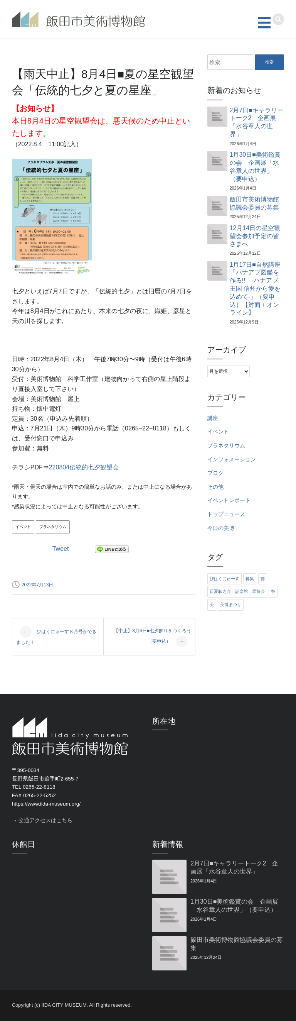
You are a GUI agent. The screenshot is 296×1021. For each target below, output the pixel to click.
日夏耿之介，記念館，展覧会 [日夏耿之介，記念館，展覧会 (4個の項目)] (237, 591)
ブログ (215, 473)
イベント (23, 527)
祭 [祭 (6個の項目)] (273, 591)
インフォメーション (231, 459)
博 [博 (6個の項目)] (263, 578)
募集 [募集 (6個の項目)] (250, 578)
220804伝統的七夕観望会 (84, 467)
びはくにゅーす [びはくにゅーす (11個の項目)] (224, 578)
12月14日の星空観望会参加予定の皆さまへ (255, 236)
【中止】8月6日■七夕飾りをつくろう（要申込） (152, 638)
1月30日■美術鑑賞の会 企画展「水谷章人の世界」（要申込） (255, 166)
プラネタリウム (52, 527)
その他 (215, 487)
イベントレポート (229, 500)
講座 (212, 418)
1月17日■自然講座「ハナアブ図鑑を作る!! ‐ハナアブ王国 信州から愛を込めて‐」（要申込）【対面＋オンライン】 (255, 288)
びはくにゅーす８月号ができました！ (56, 635)
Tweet (60, 548)
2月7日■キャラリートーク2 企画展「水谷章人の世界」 (256, 122)
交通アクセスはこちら (45, 820)
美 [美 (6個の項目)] (212, 604)
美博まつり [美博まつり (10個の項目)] (230, 604)
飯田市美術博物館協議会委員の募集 (254, 203)
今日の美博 (220, 528)
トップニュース (226, 514)
